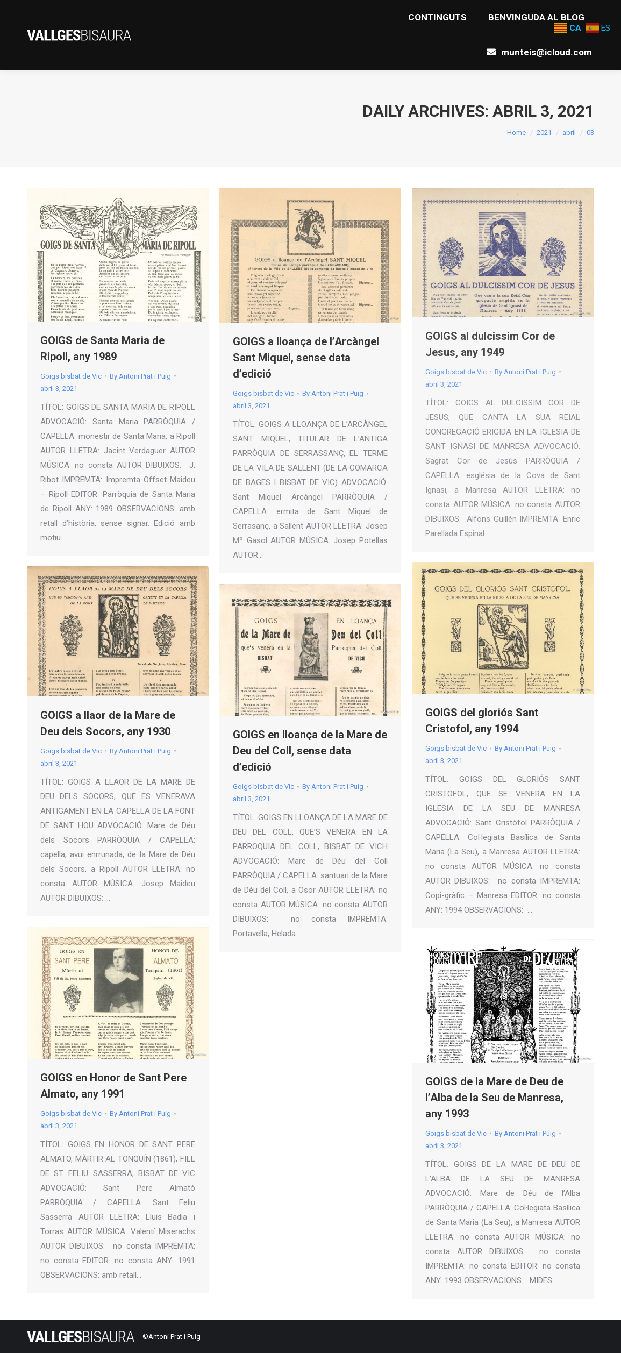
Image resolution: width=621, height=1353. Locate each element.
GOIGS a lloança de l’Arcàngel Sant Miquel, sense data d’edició (306, 357)
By (140, 376)
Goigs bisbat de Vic (71, 376)
